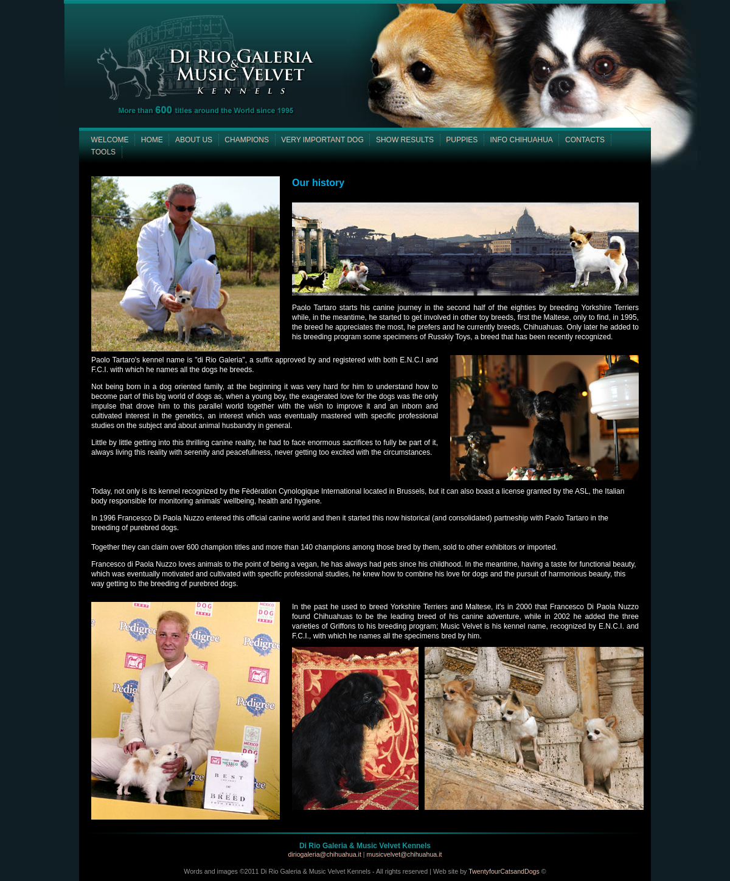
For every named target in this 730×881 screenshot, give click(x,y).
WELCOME (110, 140)
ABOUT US (193, 140)
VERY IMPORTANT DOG (322, 140)
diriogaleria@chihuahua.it (325, 854)
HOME (152, 140)
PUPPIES (462, 140)
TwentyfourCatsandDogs (504, 871)
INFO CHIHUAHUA (521, 140)
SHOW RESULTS (405, 140)
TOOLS (103, 152)
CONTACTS (585, 140)
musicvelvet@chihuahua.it (404, 854)
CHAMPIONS (246, 140)
